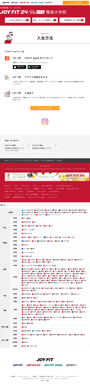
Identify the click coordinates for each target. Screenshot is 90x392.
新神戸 (30, 317)
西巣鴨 (42, 271)
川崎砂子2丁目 (27, 288)
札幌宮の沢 (68, 212)
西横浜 (80, 288)
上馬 (50, 276)
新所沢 (39, 262)
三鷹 (24, 283)
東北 (4, 227)
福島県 (15, 237)
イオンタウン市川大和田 (30, 265)
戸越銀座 (76, 273)
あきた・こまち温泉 (28, 229)
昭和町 (31, 309)
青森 (29, 218)
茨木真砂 (58, 312)
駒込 (49, 280)
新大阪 (68, 305)
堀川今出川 (26, 301)
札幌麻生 (48, 210)
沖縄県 (15, 346)
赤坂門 (40, 334)
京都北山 (34, 301)
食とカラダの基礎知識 (32, 194)
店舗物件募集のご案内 (19, 197)
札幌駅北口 (59, 212)
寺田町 (25, 309)
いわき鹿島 (55, 237)
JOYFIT (16, 185)
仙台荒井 (32, 226)
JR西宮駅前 (26, 320)
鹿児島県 (15, 342)
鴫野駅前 (56, 307)
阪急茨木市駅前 (48, 312)
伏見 (59, 301)
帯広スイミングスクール (54, 215)
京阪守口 (83, 312)
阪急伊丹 (47, 320)
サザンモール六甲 (57, 317)
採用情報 (7, 197)
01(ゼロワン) (40, 215)
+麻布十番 (26, 269)
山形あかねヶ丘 (27, 233)
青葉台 (34, 290)
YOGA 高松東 (37, 331)
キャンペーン (8, 188)
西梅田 (58, 309)
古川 (51, 226)
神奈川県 (15, 289)
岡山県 (15, 323)
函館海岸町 (84, 210)
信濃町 (55, 278)
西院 (64, 301)
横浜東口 (73, 288)
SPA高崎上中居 (27, 256)
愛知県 (15, 294)
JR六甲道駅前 (39, 317)
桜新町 (56, 276)
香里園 (25, 314)
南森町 (30, 305)
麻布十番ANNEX (36, 269)
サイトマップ (59, 376)
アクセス (28, 188)
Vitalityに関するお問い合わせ (64, 185)
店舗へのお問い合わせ (73, 188)
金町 (84, 271)
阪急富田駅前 (67, 312)
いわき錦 (71, 237)
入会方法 (50, 188)
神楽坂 (76, 278)
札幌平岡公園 (64, 210)
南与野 (71, 260)
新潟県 (15, 241)
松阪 (36, 298)
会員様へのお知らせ (10, 191)
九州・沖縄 (4, 340)
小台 (55, 271)
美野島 (77, 334)
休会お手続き (30, 191)
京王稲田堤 (46, 288)
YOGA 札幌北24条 (28, 210)
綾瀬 (74, 271)
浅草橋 (83, 269)
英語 (42, 380)
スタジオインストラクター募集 (36, 197)
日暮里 (61, 271)
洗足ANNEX (33, 276)
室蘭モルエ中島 (40, 212)
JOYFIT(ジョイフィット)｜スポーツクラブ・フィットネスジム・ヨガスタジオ (48, 378)
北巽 (85, 307)
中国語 (47, 380)
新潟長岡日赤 (27, 241)
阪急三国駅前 (60, 305)
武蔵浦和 (56, 260)
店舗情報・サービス (39, 188)
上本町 (79, 307)
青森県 (15, 218)
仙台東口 (39, 226)
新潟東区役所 (42, 241)
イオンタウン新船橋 (50, 265)
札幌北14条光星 (78, 212)
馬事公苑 (43, 278)
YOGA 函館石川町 (28, 212)
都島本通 (32, 307)
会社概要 (13, 376)
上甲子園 (34, 320)
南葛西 (40, 273)
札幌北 (55, 210)
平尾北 (33, 334)
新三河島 (49, 271)
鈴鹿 (24, 298)
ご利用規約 (34, 376)
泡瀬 (24, 346)
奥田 (24, 323)
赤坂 (52, 269)
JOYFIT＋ (35, 185)
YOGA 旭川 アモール (28, 215)
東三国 (37, 305)
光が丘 (78, 280)
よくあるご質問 (60, 188)
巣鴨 (44, 280)
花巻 (34, 222)
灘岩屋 (47, 317)
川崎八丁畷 (37, 288)
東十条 (35, 271)
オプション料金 (41, 191)
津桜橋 (30, 298)
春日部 (25, 262)
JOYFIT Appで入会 (45, 108)
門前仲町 (47, 273)
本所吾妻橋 (26, 273)
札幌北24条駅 (39, 210)
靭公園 (38, 309)
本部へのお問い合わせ (47, 185)
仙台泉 (25, 226)
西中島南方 (76, 305)
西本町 (44, 309)
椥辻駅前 (52, 301)
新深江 (63, 307)
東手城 (25, 327)
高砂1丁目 (26, 334)
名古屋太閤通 (27, 294)
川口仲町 (32, 260)
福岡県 (15, 334)
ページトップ (45, 166)
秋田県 (15, 229)
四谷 (50, 278)
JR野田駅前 (66, 309)
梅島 (79, 271)
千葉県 (15, 265)
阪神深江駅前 (68, 317)
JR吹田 (34, 312)
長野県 (15, 245)
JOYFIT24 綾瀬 (15, 148)
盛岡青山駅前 (27, 222)
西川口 (39, 260)
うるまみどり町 (32, 346)
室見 (83, 334)
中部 (4, 296)
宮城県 (15, 226)
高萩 (33, 248)
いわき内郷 (63, 237)
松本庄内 (25, 245)
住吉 (71, 334)
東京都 (15, 277)
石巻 (46, 226)
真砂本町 (25, 342)
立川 (73, 283)
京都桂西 (70, 301)
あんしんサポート (52, 197)
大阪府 (15, 309)
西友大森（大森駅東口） (65, 273)
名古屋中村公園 (37, 294)
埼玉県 (15, 261)
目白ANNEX (68, 278)
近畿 (4, 310)
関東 (4, 269)
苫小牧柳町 (50, 212)
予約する (21, 191)
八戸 (24, 218)
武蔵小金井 (44, 283)
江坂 (40, 312)
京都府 (15, 301)
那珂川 (46, 334)
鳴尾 (41, 320)
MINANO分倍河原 (33, 283)
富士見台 (70, 280)
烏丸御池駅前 (43, 301)
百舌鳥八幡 (40, 314)
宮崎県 (15, 338)
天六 (24, 305)
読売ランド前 (64, 288)
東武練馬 (63, 280)
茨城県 (15, 248)
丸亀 (50, 331)
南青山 (64, 269)
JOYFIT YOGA (25, 185)
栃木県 (15, 252)
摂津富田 (75, 312)
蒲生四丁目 (48, 307)
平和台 (84, 280)
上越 (34, 241)
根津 (70, 269)
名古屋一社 (76, 294)
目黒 (45, 276)
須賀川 (25, 237)
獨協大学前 (79, 260)
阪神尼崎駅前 (78, 317)
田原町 (76, 269)
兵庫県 (15, 318)
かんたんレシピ (19, 194)
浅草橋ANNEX (27, 271)
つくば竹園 (26, 248)
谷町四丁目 (71, 307)
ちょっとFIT (8, 194)
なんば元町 (26, 312)
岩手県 (15, 222)
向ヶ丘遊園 (55, 288)
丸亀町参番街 (27, 331)
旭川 (86, 212)
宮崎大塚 (25, 338)
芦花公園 (68, 276)
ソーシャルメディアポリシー (72, 376)
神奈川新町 (26, 290)
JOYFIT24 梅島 (42, 146)
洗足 (40, 276)
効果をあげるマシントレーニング (50, 194)
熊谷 (45, 262)
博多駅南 (53, 334)
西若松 (47, 237)
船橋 (41, 265)
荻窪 (32, 280)
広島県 (15, 327)
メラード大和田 (76, 309)
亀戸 (54, 273)
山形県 (15, 233)
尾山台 (76, 276)
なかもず (32, 314)
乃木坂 (58, 269)
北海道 (10, 212)
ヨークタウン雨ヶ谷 (28, 252)
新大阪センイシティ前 (47, 305)
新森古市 (39, 307)
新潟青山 (51, 241)
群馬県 (15, 256)
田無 (51, 283)
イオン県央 (66, 241)
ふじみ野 (32, 262)
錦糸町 (34, 273)
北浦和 (25, 260)
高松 (44, 331)
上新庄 (84, 305)
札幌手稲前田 (74, 210)
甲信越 (5, 243)
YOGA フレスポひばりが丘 (62, 283)
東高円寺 (25, 280)
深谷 (50, 262)
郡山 (31, 237)
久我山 (38, 280)
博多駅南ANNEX (63, 334)
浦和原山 (64, 260)
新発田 (58, 241)
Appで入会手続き (76, 2)
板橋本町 (55, 280)
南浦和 (50, 260)
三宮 (24, 317)
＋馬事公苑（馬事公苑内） (30, 278)
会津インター (38, 237)
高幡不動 (80, 283)
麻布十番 (45, 269)
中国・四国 (4, 327)
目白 (61, 278)
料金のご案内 (18, 188)
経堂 (62, 276)
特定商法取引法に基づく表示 (46, 376)
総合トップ (8, 185)
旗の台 (84, 273)
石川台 (25, 276)
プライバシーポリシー (23, 376)
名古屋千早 (48, 294)
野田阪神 (51, 309)
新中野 (83, 278)
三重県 (15, 298)
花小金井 (25, 285)
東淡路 (25, 307)
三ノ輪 (68, 271)
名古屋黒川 (57, 294)
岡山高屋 (30, 323)
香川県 (15, 331)
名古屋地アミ (66, 294)
